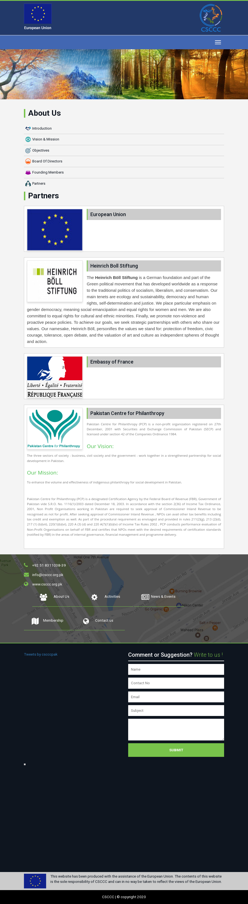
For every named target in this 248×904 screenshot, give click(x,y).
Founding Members (48, 172)
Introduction (42, 128)
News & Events (158, 598)
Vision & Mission (45, 139)
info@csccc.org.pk (47, 574)
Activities (105, 598)
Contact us (97, 622)
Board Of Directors (47, 161)
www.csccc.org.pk (47, 584)
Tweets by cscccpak (41, 654)
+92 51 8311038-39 (49, 565)
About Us (54, 598)
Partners (38, 183)
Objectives (40, 150)
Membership (47, 622)
